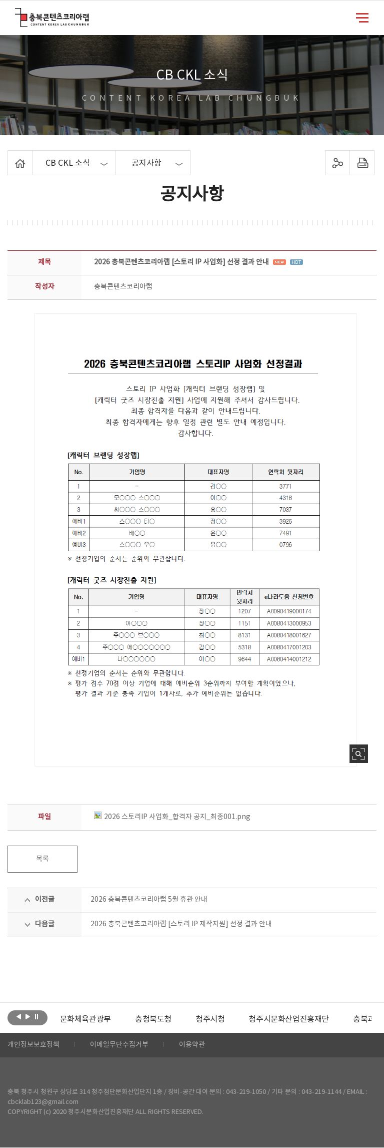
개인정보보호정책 (34, 1045)
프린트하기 (362, 163)
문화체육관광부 (85, 1019)
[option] (85, 1019)
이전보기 (18, 1017)
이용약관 (192, 1045)
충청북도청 (153, 1019)
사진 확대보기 (358, 753)
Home (10, 156)
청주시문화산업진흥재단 (288, 1019)
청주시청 (210, 1019)
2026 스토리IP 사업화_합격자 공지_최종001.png (172, 817)
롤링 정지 (36, 1017)
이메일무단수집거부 (119, 1045)
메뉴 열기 (362, 17)
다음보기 (28, 1017)
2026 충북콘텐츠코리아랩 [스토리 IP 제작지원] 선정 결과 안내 (181, 924)
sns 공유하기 (337, 163)
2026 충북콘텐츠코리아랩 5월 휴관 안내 (149, 900)
